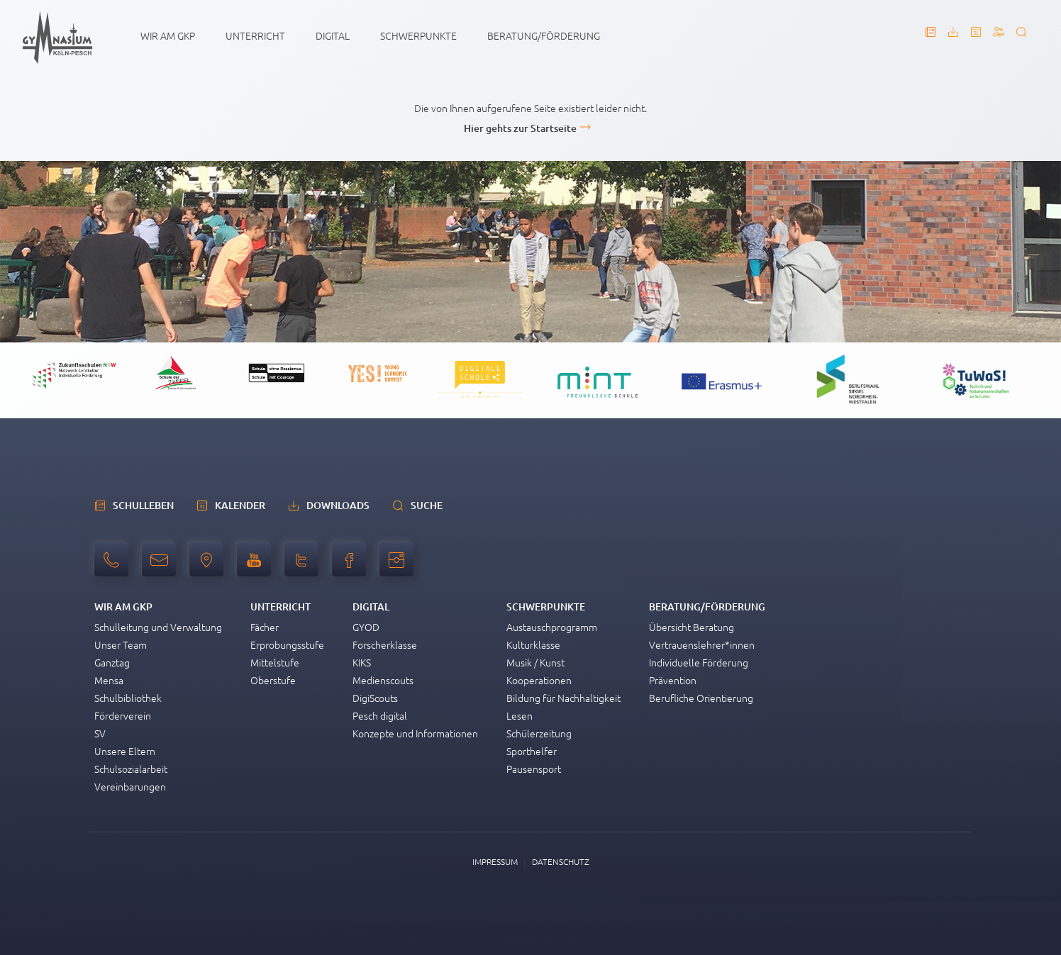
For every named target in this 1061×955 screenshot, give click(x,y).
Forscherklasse (384, 644)
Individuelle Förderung (698, 662)
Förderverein (122, 715)
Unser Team (120, 644)
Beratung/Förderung (543, 35)
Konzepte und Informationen (415, 733)
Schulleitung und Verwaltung (158, 627)
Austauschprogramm (551, 627)
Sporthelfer (531, 751)
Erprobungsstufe (287, 644)
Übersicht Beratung (691, 627)
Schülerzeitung (539, 733)
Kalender (240, 505)
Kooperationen (539, 680)
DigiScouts (375, 698)
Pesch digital (379, 715)
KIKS (361, 662)
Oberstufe (273, 680)
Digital (333, 35)
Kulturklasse (533, 644)
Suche (427, 505)
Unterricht (255, 35)
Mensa (108, 680)
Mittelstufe (274, 662)
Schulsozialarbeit (130, 768)
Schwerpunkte (418, 35)
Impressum (495, 861)
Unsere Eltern (124, 751)
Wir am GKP (167, 35)
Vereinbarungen (130, 786)
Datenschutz (560, 861)
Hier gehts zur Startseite (520, 128)
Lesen (519, 715)
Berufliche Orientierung (701, 698)
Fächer (264, 627)
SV (100, 733)
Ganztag (112, 662)
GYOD (365, 627)
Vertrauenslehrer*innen (702, 644)
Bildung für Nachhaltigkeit (563, 698)
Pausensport (533, 768)
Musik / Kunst (535, 662)
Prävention (672, 680)
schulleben (143, 505)
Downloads (338, 505)
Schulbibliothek (128, 698)
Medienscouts (382, 680)
